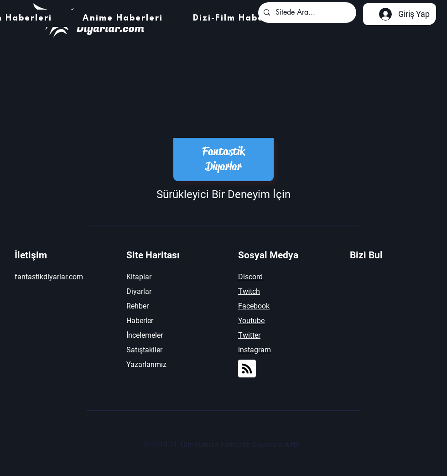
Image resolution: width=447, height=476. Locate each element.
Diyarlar (138, 291)
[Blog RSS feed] (247, 369)
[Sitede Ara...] (306, 12)
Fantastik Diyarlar (223, 159)
